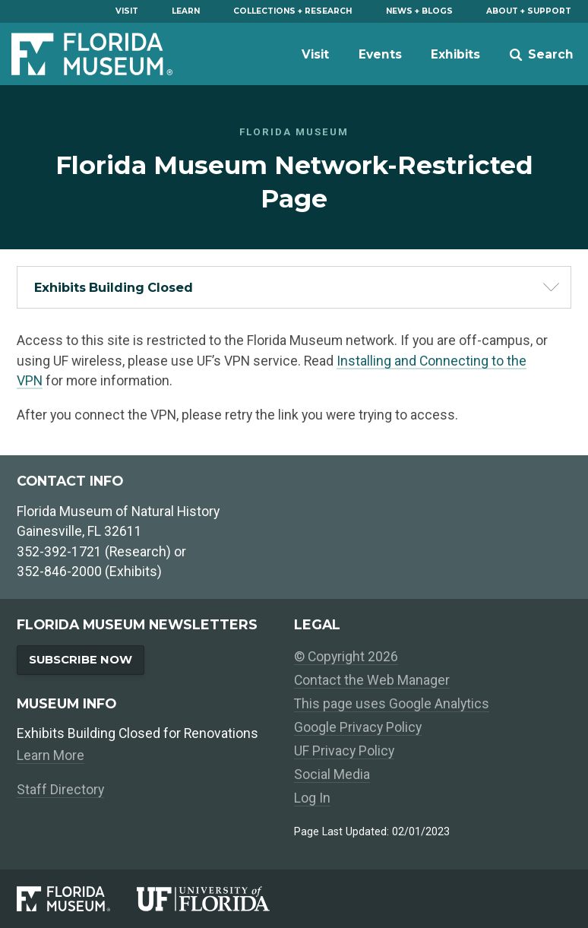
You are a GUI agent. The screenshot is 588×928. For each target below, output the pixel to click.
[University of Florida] (215, 898)
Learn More (50, 755)
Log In (312, 798)
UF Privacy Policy (344, 751)
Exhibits (455, 54)
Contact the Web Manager (372, 680)
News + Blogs (419, 11)
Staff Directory (60, 789)
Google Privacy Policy (358, 727)
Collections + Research (292, 11)
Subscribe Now (80, 660)
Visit (126, 11)
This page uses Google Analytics (391, 703)
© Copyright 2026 (346, 656)
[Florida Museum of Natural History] (76, 898)
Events (380, 54)
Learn (186, 11)
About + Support (528, 11)
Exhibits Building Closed (113, 287)
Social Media (332, 774)
